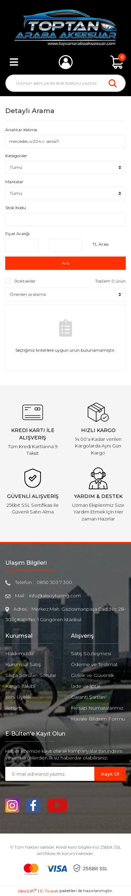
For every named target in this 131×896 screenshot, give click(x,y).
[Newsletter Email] (49, 774)
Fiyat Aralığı (17, 233)
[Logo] (65, 27)
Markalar (14, 181)
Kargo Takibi (20, 686)
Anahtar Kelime (21, 129)
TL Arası (101, 244)
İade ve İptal (85, 686)
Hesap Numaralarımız (97, 708)
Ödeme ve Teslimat (94, 664)
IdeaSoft (27, 891)
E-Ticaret (49, 891)
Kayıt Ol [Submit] (110, 774)
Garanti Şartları (88, 697)
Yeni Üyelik (18, 697)
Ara (65, 263)
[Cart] (117, 62)
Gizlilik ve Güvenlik (92, 675)
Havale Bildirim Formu (98, 719)
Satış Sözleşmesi (91, 653)
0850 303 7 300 (54, 582)
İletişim (13, 708)
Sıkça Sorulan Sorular (30, 675)
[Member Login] (65, 62)
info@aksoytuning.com (55, 595)
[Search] (65, 83)
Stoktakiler (25, 281)
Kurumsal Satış (23, 664)
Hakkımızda (19, 653)
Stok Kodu (15, 207)
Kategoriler (16, 155)
